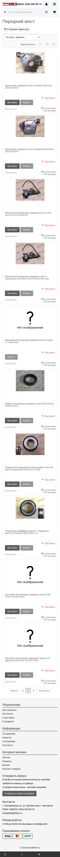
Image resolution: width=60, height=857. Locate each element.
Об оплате (7, 714)
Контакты (7, 745)
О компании (8, 733)
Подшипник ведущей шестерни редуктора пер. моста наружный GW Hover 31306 (29, 468)
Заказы (6, 757)
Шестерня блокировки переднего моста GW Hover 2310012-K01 (28, 595)
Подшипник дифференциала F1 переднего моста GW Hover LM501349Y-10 (27, 532)
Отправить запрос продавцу (19, 793)
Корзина (6, 761)
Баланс (6, 765)
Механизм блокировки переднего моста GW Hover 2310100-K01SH (28, 214)
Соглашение (8, 741)
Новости (6, 737)
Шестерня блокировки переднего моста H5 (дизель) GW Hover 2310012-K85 (27, 659)
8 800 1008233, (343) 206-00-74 (25, 4)
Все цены (12, 102)
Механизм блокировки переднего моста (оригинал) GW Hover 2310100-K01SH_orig (27, 277)
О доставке (8, 717)
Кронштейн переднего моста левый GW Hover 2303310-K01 (28, 86)
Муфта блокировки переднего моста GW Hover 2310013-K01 (29, 404)
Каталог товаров (11, 769)
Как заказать (9, 710)
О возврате (8, 721)
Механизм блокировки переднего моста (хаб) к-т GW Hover (29, 341)
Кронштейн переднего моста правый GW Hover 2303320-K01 (29, 150)
